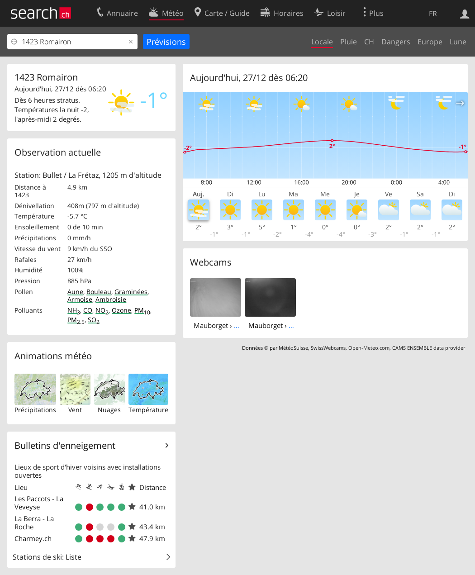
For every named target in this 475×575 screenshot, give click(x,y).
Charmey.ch (33, 538)
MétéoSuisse (293, 347)
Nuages (109, 409)
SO (94, 319)
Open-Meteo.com (369, 347)
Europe (430, 42)
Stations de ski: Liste (47, 557)
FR (433, 14)
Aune (75, 291)
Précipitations (35, 409)
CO (87, 310)
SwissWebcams (328, 347)
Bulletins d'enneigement (64, 445)
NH (73, 310)
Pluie (348, 42)
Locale (322, 42)
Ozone (121, 310)
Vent (75, 409)
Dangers (395, 42)
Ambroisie (110, 299)
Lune (458, 42)
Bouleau (98, 291)
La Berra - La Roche (34, 522)
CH (369, 42)
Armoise (79, 299)
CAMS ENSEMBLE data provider (428, 347)
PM (142, 310)
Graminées (130, 291)
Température (148, 409)
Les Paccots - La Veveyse (38, 502)
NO (102, 310)
